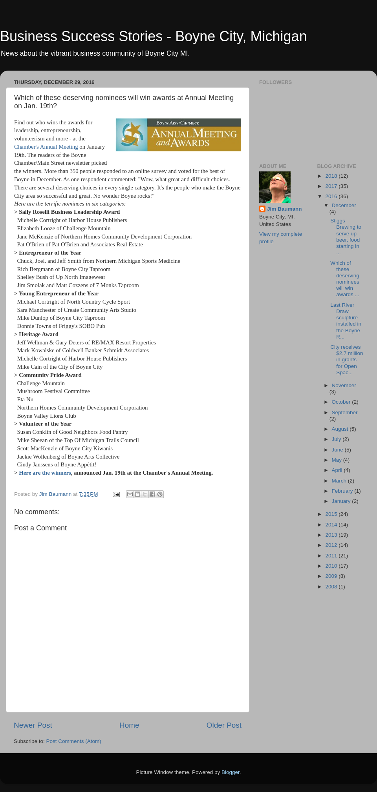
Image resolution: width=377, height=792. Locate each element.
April (338, 470)
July (337, 439)
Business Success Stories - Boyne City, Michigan (153, 36)
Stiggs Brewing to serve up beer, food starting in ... (345, 236)
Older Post (224, 725)
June (338, 450)
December (344, 205)
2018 (332, 176)
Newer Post (33, 725)
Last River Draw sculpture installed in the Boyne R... (345, 321)
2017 (332, 186)
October (342, 402)
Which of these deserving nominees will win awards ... (344, 279)
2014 (332, 525)
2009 (332, 576)
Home (129, 725)
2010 (332, 566)
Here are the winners (45, 473)
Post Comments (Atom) (73, 741)
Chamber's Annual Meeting (46, 147)
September (345, 412)
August (341, 429)
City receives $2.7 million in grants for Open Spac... (346, 359)
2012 (332, 545)
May (337, 460)
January (342, 501)
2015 (332, 514)
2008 (332, 587)
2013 (332, 535)
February (343, 491)
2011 (332, 556)
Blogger (230, 772)
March (340, 481)
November (344, 385)
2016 (332, 196)
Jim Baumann (284, 209)
